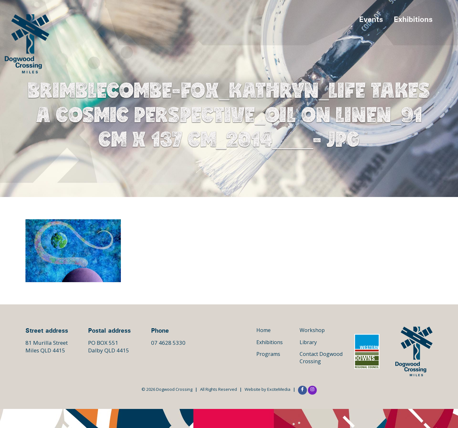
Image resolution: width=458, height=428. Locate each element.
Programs (268, 353)
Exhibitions (413, 19)
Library (308, 342)
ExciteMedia (278, 389)
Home (263, 330)
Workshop (312, 330)
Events (371, 19)
